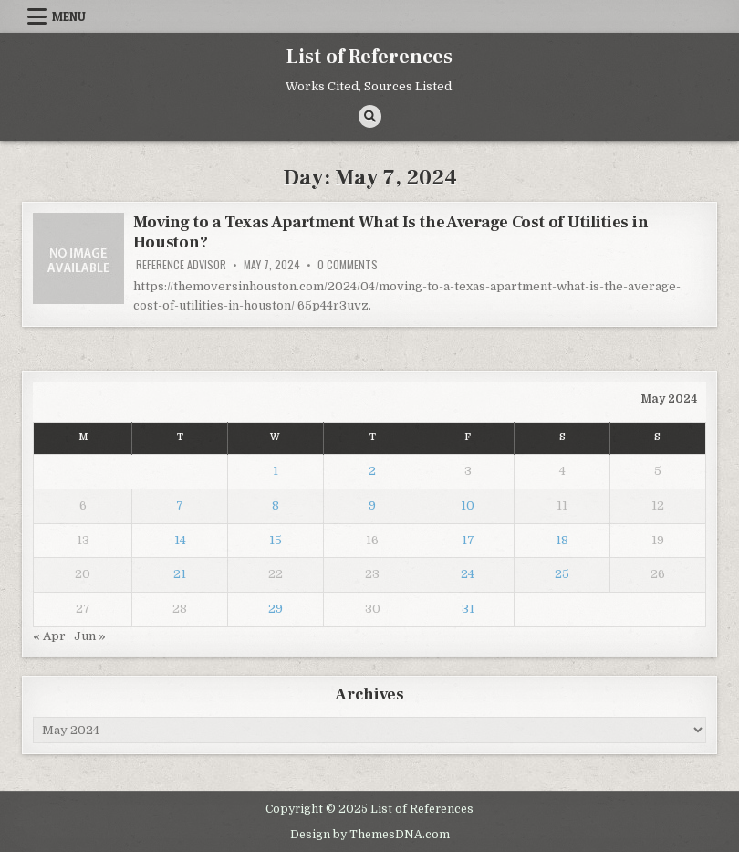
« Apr (49, 636)
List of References (369, 56)
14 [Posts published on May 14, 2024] (180, 540)
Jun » (90, 636)
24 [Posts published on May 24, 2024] (467, 574)
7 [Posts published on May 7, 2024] (179, 505)
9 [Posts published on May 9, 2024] (372, 505)
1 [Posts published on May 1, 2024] (275, 471)
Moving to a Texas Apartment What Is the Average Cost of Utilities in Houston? (390, 232)
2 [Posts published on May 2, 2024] (372, 471)
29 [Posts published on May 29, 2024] (275, 608)
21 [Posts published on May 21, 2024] (179, 574)
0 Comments (347, 264)
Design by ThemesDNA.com (370, 834)
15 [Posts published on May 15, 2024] (275, 540)
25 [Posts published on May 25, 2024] (562, 574)
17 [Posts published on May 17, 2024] (468, 540)
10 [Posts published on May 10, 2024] (467, 505)
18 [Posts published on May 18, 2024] (562, 540)
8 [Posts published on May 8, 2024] (275, 505)
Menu (69, 16)
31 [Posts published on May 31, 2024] (468, 608)
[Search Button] (370, 116)
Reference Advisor (181, 264)
